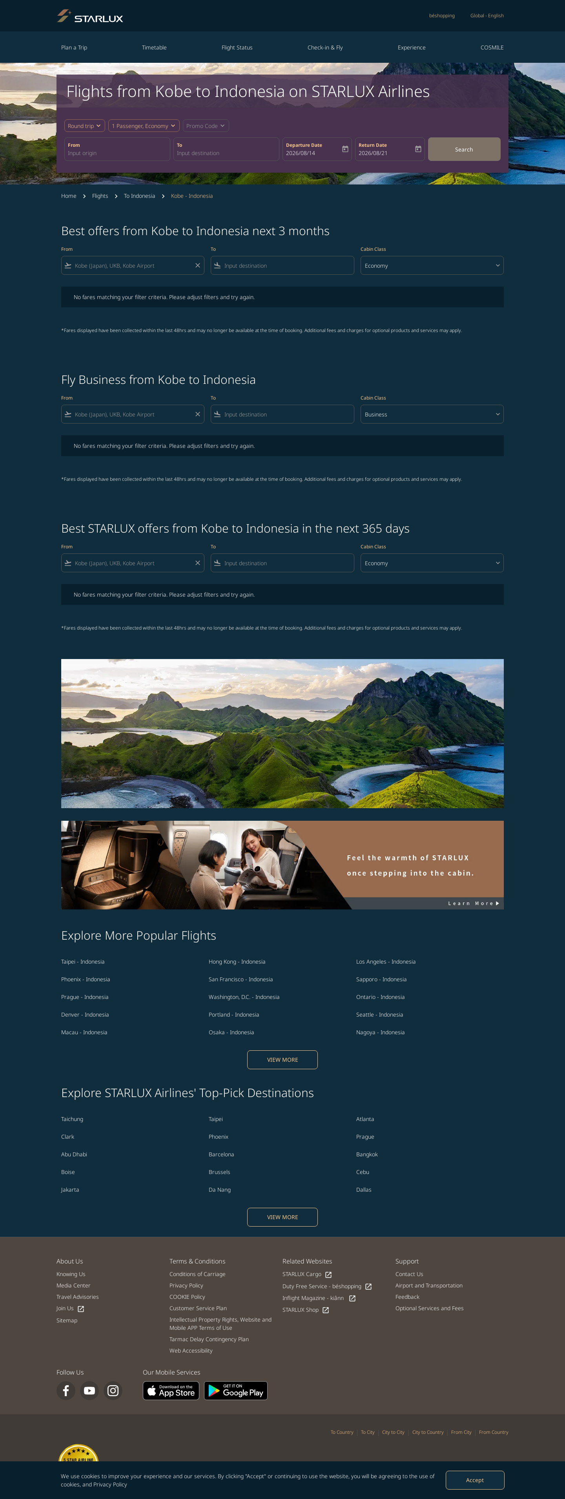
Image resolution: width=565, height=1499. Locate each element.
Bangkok (367, 1154)
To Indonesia (139, 195)
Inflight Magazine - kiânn (319, 1298)
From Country (493, 1432)
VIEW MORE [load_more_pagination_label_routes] (282, 1059)
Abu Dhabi (74, 1154)
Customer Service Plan (198, 1308)
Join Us (70, 1308)
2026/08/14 (300, 153)
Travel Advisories (77, 1296)
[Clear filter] (197, 265)
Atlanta (365, 1119)
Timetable (154, 47)
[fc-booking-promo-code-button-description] (202, 126)
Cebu (362, 1172)
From (74, 145)
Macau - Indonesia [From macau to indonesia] (84, 1032)
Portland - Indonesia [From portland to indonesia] (234, 1014)
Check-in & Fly (325, 47)
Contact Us (409, 1274)
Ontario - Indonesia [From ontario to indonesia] (380, 997)
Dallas (364, 1189)
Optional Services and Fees (430, 1308)
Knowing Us (71, 1274)
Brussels (219, 1172)
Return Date (373, 145)
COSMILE (492, 47)
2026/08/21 (373, 153)
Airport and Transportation (429, 1285)
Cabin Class (373, 249)
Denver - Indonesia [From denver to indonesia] (85, 1014)
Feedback (407, 1296)
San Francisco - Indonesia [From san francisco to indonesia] (241, 979)
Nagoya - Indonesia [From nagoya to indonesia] (380, 1032)
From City (461, 1432)
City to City (393, 1432)
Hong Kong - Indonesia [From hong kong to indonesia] (237, 961)
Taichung (72, 1119)
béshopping (442, 15)
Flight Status (237, 47)
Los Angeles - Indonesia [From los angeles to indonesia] (386, 961)
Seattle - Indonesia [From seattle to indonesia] (379, 1014)
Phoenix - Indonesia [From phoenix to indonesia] (85, 979)
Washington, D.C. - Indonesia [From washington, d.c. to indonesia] (244, 997)
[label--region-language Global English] (487, 16)
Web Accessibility (191, 1350)
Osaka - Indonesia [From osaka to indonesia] (231, 1032)
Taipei (216, 1119)
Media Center (73, 1285)
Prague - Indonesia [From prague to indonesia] (85, 997)
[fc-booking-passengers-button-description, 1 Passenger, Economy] (140, 126)
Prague (365, 1136)
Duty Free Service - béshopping (327, 1286)
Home (69, 195)
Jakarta (70, 1189)
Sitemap (66, 1320)
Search (464, 149)
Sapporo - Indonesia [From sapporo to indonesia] (381, 979)
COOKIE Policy (187, 1296)
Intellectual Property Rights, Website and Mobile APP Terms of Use (221, 1323)
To (179, 145)
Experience (412, 47)
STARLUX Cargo (307, 1274)
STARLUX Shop (306, 1310)
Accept (475, 1480)
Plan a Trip (74, 47)
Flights (100, 195)
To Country (342, 1432)
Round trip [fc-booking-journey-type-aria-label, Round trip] (81, 126)
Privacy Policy (110, 1484)
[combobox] (117, 153)
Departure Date (304, 145)
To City (368, 1432)
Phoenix (218, 1136)
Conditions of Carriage (198, 1274)
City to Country (428, 1432)
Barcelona (221, 1154)
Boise (68, 1172)
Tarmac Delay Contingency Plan (209, 1339)
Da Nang (220, 1189)
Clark (67, 1136)
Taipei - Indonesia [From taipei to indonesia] (83, 961)
